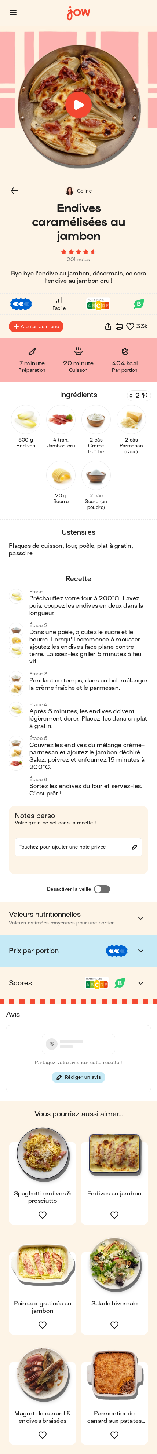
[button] (13, 12)
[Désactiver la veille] (102, 889)
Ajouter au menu (36, 326)
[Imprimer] (119, 326)
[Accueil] (78, 13)
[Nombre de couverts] (138, 395)
